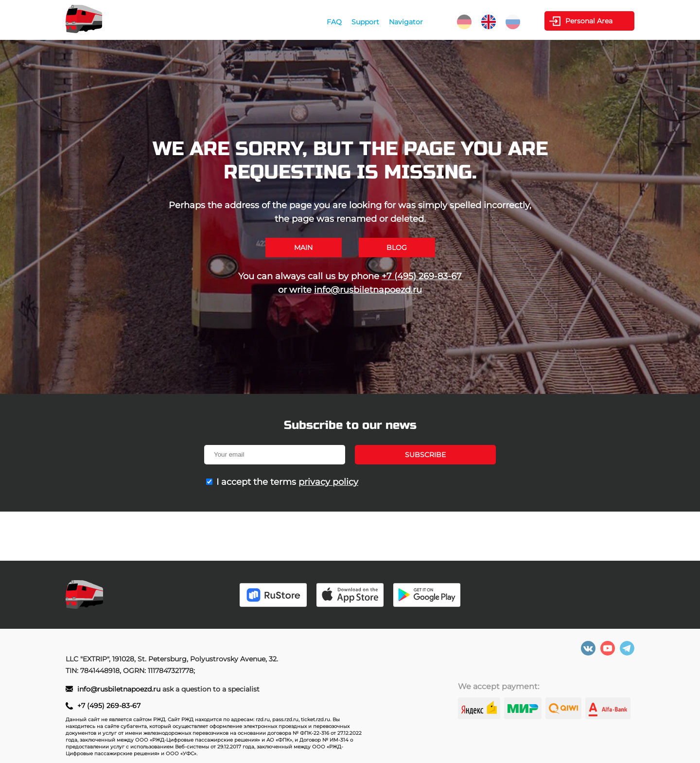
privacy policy (328, 482)
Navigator (406, 22)
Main (303, 247)
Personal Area (588, 21)
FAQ (334, 22)
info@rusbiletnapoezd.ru (368, 289)
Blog (396, 247)
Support (365, 22)
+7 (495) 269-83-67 (422, 276)
